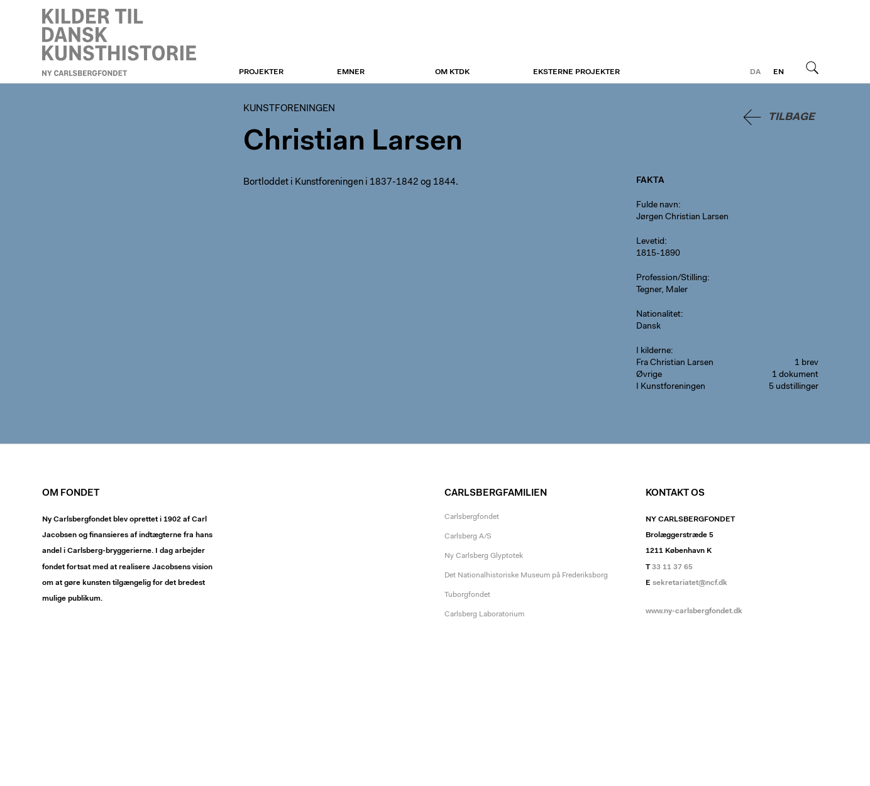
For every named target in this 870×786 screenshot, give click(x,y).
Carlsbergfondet (471, 517)
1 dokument (795, 375)
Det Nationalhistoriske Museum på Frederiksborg (526, 575)
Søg (812, 67)
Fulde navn (657, 205)
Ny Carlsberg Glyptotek (483, 556)
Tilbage (791, 117)
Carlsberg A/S (468, 536)
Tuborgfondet (467, 595)
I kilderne (653, 351)
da (755, 72)
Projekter (261, 72)
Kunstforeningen (119, 42)
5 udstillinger (793, 387)
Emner (351, 72)
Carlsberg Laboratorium (484, 614)
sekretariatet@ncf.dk (689, 583)
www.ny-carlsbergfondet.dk (694, 611)
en (778, 72)
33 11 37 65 (672, 567)
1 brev (806, 363)
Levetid (650, 241)
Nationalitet (658, 314)
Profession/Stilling (671, 278)
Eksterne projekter (576, 72)
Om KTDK (452, 72)
